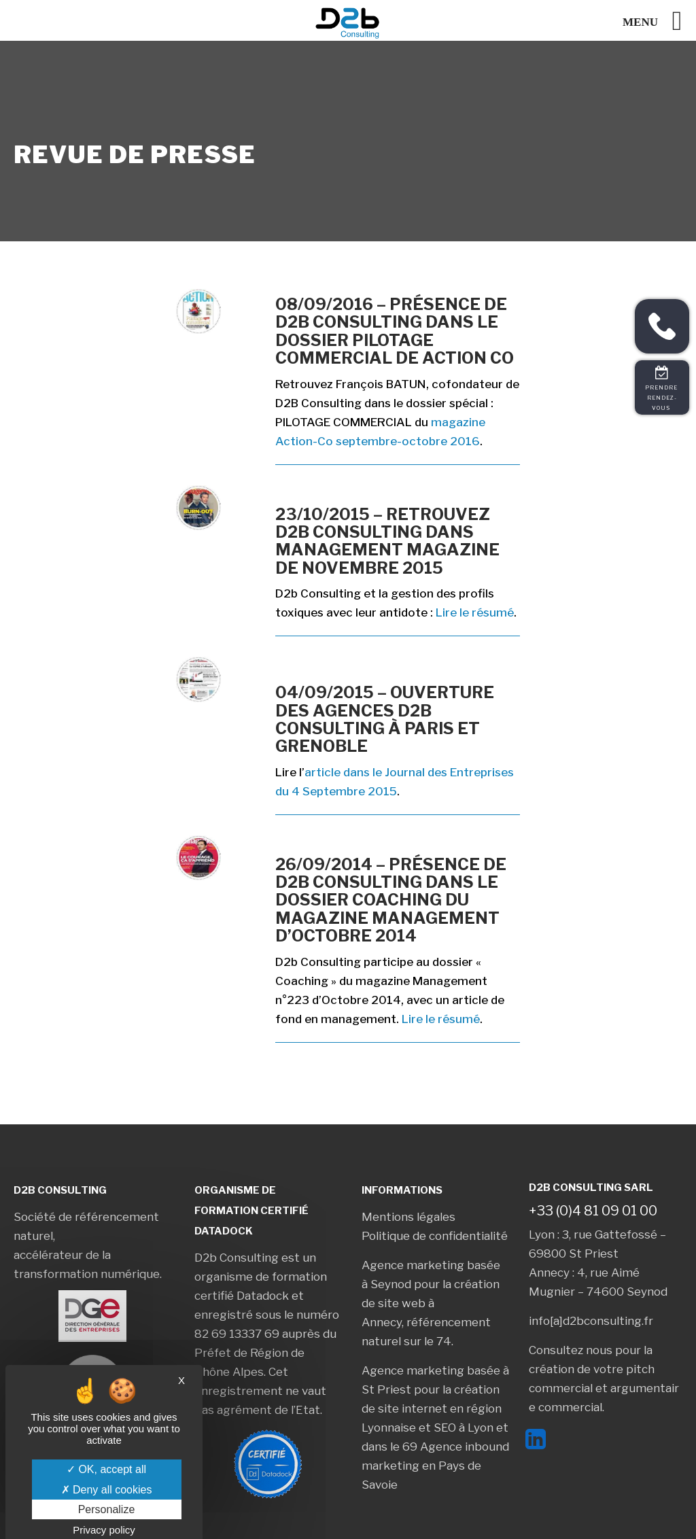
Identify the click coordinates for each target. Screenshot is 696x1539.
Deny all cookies (106, 1489)
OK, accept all (106, 1469)
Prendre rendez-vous (662, 397)
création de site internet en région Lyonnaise (432, 1408)
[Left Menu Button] (659, 21)
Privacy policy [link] (104, 1530)
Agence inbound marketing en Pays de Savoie (435, 1465)
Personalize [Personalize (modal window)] (106, 1509)
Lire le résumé (475, 612)
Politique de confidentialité (435, 1236)
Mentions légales (408, 1217)
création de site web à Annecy (431, 1303)
